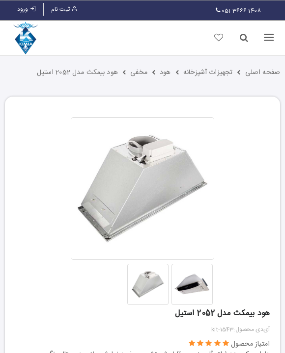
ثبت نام (64, 9)
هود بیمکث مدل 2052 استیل (77, 72)
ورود (26, 9)
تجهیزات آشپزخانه (207, 72)
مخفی (138, 72)
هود (165, 72)
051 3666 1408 (238, 11)
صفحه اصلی (262, 72)
